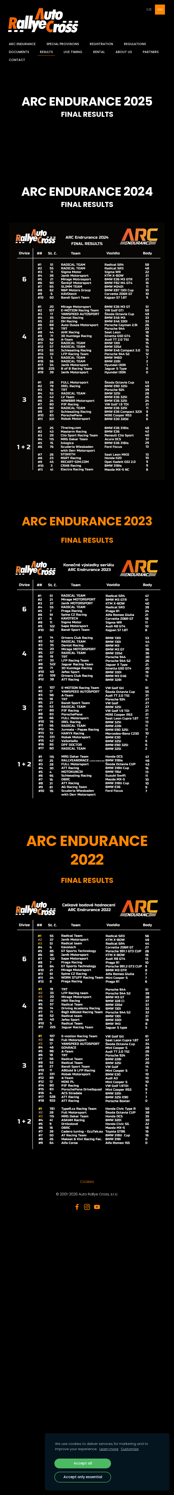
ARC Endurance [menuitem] (23, 44)
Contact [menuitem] (18, 60)
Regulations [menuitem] (136, 44)
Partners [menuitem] (152, 52)
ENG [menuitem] (160, 9)
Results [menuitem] (47, 52)
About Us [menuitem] (125, 52)
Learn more (108, 1449)
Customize (130, 1449)
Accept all (83, 1463)
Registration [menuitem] (102, 44)
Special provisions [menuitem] (64, 44)
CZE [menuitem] (149, 9)
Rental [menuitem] (100, 52)
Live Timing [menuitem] (74, 52)
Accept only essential (82, 1477)
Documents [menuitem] (20, 52)
